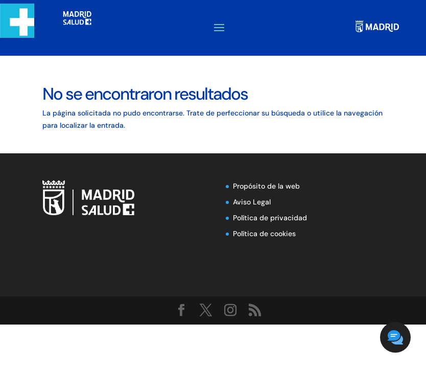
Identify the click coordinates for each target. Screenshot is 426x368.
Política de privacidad (270, 217)
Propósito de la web (266, 186)
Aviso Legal (252, 201)
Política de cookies (264, 233)
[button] (395, 337)
